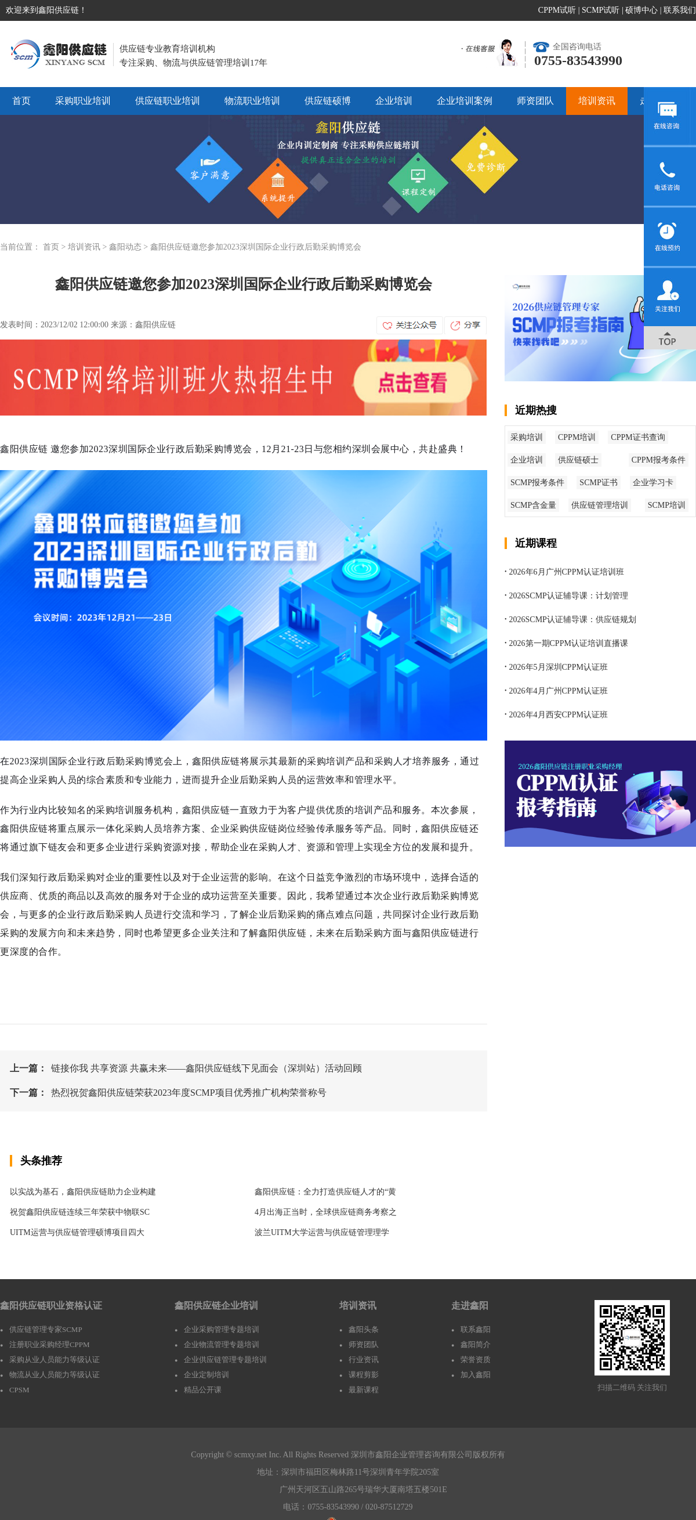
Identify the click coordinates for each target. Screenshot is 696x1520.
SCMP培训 (667, 505)
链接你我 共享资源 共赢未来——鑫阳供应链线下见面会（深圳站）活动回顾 (206, 1068)
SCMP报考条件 (537, 482)
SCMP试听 (600, 10)
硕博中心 (641, 10)
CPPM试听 (557, 10)
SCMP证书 (598, 482)
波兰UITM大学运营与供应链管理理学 (322, 1232)
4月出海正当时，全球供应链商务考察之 (326, 1212)
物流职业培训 (252, 101)
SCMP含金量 (533, 505)
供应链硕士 (578, 460)
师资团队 (535, 101)
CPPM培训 (577, 437)
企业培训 (393, 101)
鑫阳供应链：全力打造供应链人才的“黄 (325, 1191)
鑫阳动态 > (129, 247)
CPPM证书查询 (638, 437)
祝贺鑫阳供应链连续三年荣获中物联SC (80, 1212)
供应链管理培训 (599, 505)
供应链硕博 (327, 101)
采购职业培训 (83, 101)
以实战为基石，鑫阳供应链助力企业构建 (83, 1191)
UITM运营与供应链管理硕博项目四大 (77, 1232)
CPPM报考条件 (659, 460)
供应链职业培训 (167, 101)
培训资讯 (596, 101)
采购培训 (526, 437)
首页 (21, 101)
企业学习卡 (653, 482)
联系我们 (680, 10)
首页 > (55, 247)
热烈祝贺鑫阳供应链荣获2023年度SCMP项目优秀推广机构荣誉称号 (189, 1092)
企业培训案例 (464, 101)
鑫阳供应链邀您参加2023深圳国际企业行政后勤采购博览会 (255, 247)
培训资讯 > (88, 247)
